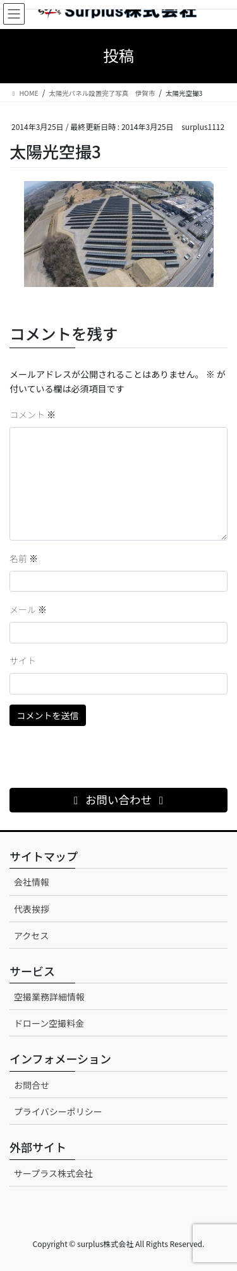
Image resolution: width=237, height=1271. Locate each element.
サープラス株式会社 (53, 1173)
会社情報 (31, 882)
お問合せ (31, 1085)
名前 (23, 558)
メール (28, 609)
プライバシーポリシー (58, 1111)
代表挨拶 (31, 909)
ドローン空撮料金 (49, 1023)
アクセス (31, 935)
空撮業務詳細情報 (49, 996)
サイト (22, 660)
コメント (32, 414)
